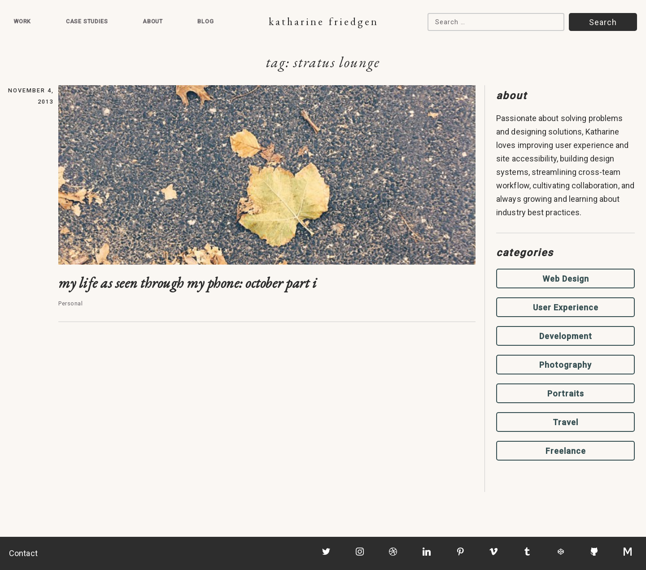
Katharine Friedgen (324, 21)
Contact (23, 553)
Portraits (565, 393)
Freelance (566, 451)
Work (22, 21)
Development (565, 336)
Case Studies (87, 21)
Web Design (565, 278)
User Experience (565, 307)
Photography (565, 365)
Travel (565, 422)
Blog (205, 21)
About (153, 21)
